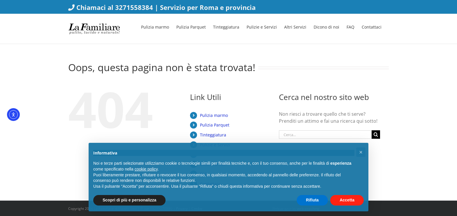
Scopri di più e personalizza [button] (129, 200)
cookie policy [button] (146, 169)
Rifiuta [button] (312, 200)
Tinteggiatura (213, 135)
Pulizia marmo (214, 115)
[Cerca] (376, 134)
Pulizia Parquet (214, 125)
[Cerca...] (325, 134)
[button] (360, 152)
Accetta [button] (347, 200)
